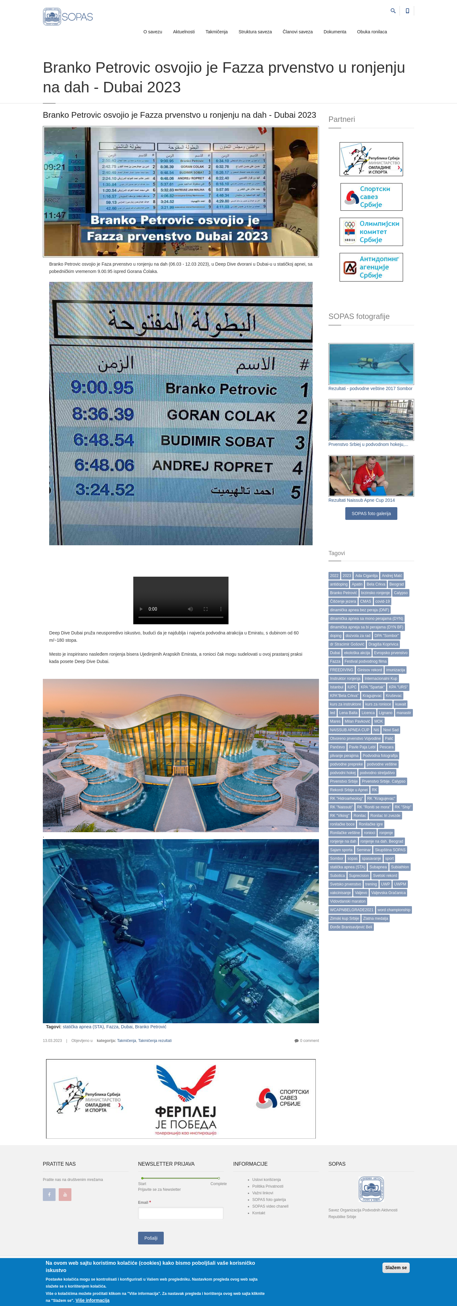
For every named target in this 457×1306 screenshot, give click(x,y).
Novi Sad (391, 730)
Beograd (396, 584)
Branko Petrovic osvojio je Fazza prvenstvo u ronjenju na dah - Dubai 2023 (179, 115)
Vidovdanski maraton (348, 901)
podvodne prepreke (346, 764)
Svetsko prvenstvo (345, 884)
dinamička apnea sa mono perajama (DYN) (366, 618)
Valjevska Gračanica (388, 893)
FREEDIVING (341, 670)
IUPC (352, 687)
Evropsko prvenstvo (390, 653)
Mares (335, 721)
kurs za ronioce (378, 704)
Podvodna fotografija (380, 755)
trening (371, 884)
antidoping (339, 584)
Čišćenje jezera (343, 601)
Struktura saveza (255, 31)
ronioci (369, 833)
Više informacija (92, 1300)
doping (335, 635)
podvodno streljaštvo (377, 773)
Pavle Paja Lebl (362, 747)
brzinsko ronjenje (375, 593)
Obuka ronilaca (372, 31)
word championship (394, 910)
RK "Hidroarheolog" (346, 798)
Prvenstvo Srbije (344, 781)
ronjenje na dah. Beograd (382, 841)
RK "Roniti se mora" (374, 807)
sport (389, 858)
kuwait (400, 704)
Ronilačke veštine (345, 833)
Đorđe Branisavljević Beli (351, 927)
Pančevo (337, 747)
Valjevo (361, 893)
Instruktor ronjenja (345, 678)
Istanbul (336, 687)
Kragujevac (372, 695)
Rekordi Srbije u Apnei (349, 790)
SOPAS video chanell (270, 1206)
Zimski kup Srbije (344, 918)
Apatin (357, 584)
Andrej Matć (392, 575)
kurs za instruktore (345, 704)
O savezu (152, 31)
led (332, 713)
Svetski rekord (385, 875)
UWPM (400, 884)
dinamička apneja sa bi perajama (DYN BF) (366, 627)
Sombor (336, 858)
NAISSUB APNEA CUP (349, 730)
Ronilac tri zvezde (385, 815)
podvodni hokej (343, 773)
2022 (334, 575)
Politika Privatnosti (267, 1186)
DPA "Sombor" (386, 635)
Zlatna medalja (375, 918)
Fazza (112, 1026)
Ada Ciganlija (366, 575)
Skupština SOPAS (390, 850)
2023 (347, 575)
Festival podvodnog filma (366, 661)
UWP (385, 884)
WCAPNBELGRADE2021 (352, 910)
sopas (353, 858)
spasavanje (371, 858)
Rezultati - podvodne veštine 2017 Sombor (370, 388)
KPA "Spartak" (373, 687)
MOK (378, 721)
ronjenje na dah (343, 841)
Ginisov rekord (369, 670)
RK (374, 790)
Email (144, 1202)
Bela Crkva (376, 584)
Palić (389, 738)
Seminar (364, 850)
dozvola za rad (358, 635)
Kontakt (258, 1213)
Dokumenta (335, 31)
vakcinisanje (340, 893)
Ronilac (360, 815)
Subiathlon (400, 867)
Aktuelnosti (184, 31)
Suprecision (359, 875)
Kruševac (394, 695)
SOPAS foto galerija (371, 513)
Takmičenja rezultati (154, 1040)
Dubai (127, 1026)
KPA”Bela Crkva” (344, 695)
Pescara (387, 747)
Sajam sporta (341, 850)
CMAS (365, 601)
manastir (404, 713)
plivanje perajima (344, 755)
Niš (376, 730)
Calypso (400, 593)
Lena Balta (348, 713)
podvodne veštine (382, 764)
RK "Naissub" (341, 807)
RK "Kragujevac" (381, 798)
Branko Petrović (150, 1026)
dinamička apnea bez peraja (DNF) (359, 610)
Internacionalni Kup (381, 678)
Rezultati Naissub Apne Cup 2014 (361, 500)
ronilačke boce (342, 824)
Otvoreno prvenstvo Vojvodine (355, 738)
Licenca (367, 713)
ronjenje (386, 833)
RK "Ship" (403, 807)
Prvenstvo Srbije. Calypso (383, 781)
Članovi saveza (298, 31)
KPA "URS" (398, 687)
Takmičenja (217, 31)
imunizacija (395, 670)
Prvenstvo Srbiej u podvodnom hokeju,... (368, 444)
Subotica (337, 875)
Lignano (386, 713)
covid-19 (382, 601)
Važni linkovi (262, 1193)
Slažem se (396, 1267)
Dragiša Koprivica (383, 644)
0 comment (309, 1040)
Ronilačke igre (371, 824)
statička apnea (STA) (83, 1026)
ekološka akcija (357, 653)
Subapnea (378, 867)
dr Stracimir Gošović (347, 644)
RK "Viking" (339, 815)
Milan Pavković (357, 721)
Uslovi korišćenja (266, 1179)
